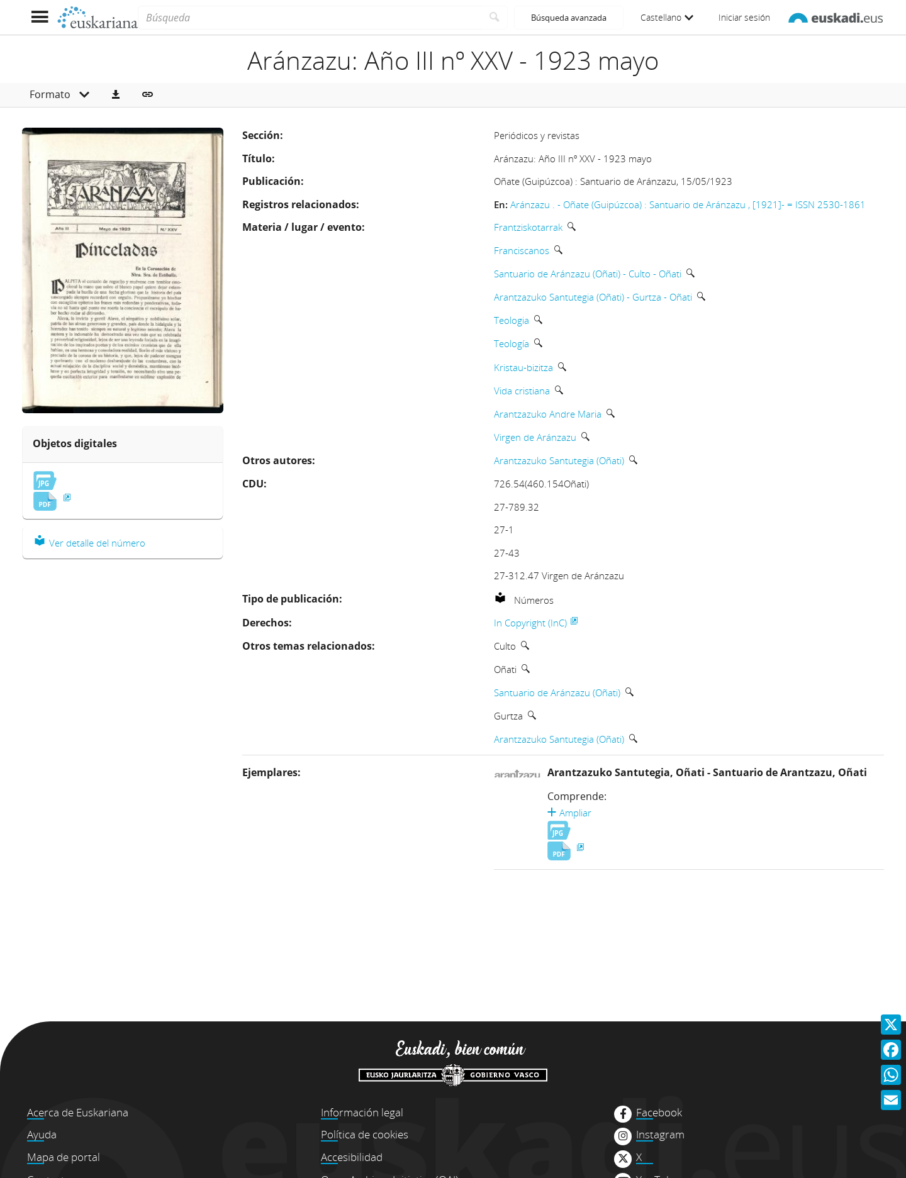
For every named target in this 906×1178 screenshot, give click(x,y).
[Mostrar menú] (39, 17)
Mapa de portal (63, 1157)
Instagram (660, 1134)
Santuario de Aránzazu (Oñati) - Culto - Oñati (587, 273)
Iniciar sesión (744, 17)
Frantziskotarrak (528, 227)
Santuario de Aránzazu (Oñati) (557, 692)
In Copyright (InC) (530, 622)
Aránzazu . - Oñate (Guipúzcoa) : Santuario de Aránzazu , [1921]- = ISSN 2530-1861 (688, 204)
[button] (115, 95)
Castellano (666, 17)
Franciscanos (521, 250)
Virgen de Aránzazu (535, 437)
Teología (511, 343)
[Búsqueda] (310, 18)
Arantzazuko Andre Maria (547, 414)
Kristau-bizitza (523, 367)
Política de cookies (364, 1134)
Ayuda (42, 1134)
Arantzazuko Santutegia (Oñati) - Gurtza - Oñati (593, 297)
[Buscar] (495, 18)
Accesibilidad (352, 1157)
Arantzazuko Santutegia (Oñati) (559, 460)
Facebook (659, 1112)
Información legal (362, 1112)
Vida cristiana (522, 390)
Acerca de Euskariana (77, 1112)
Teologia (511, 320)
